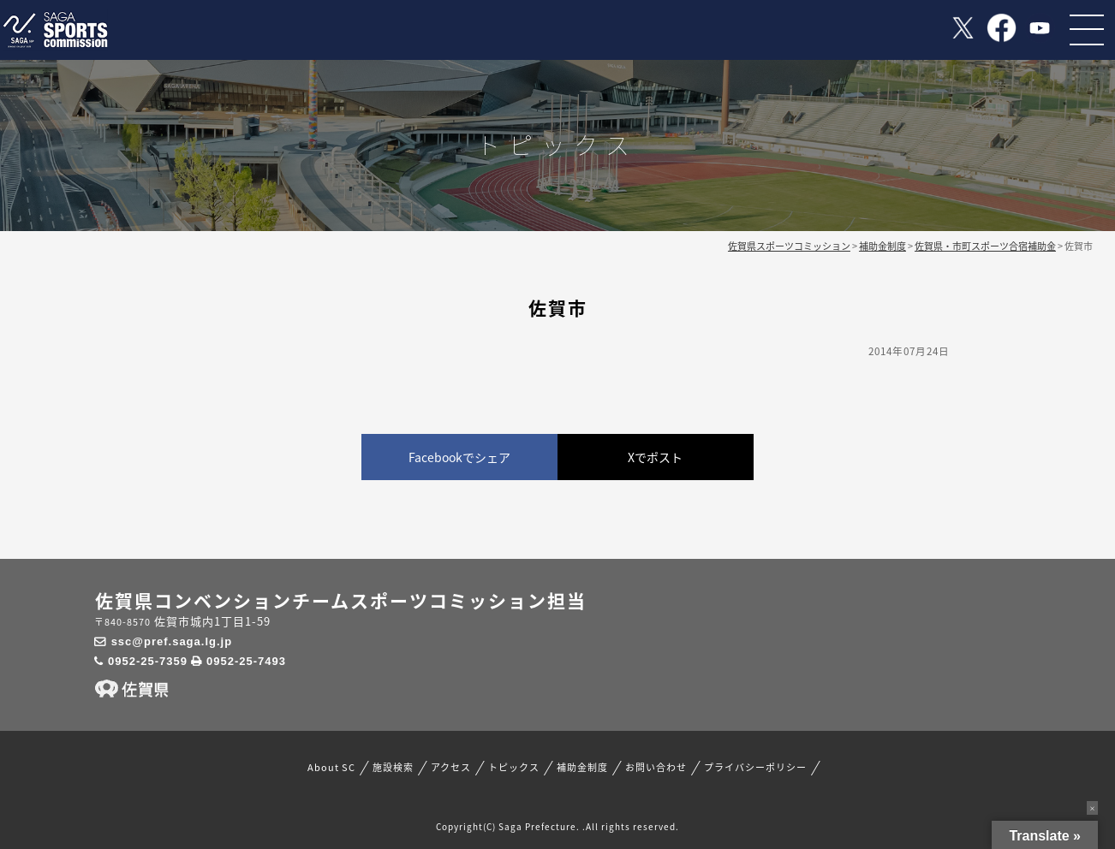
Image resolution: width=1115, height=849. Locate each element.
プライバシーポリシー (755, 768)
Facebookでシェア (459, 457)
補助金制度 (582, 768)
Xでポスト (655, 457)
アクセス (451, 768)
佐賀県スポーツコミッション (789, 246)
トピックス (514, 768)
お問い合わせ (656, 768)
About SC (331, 768)
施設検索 (393, 768)
